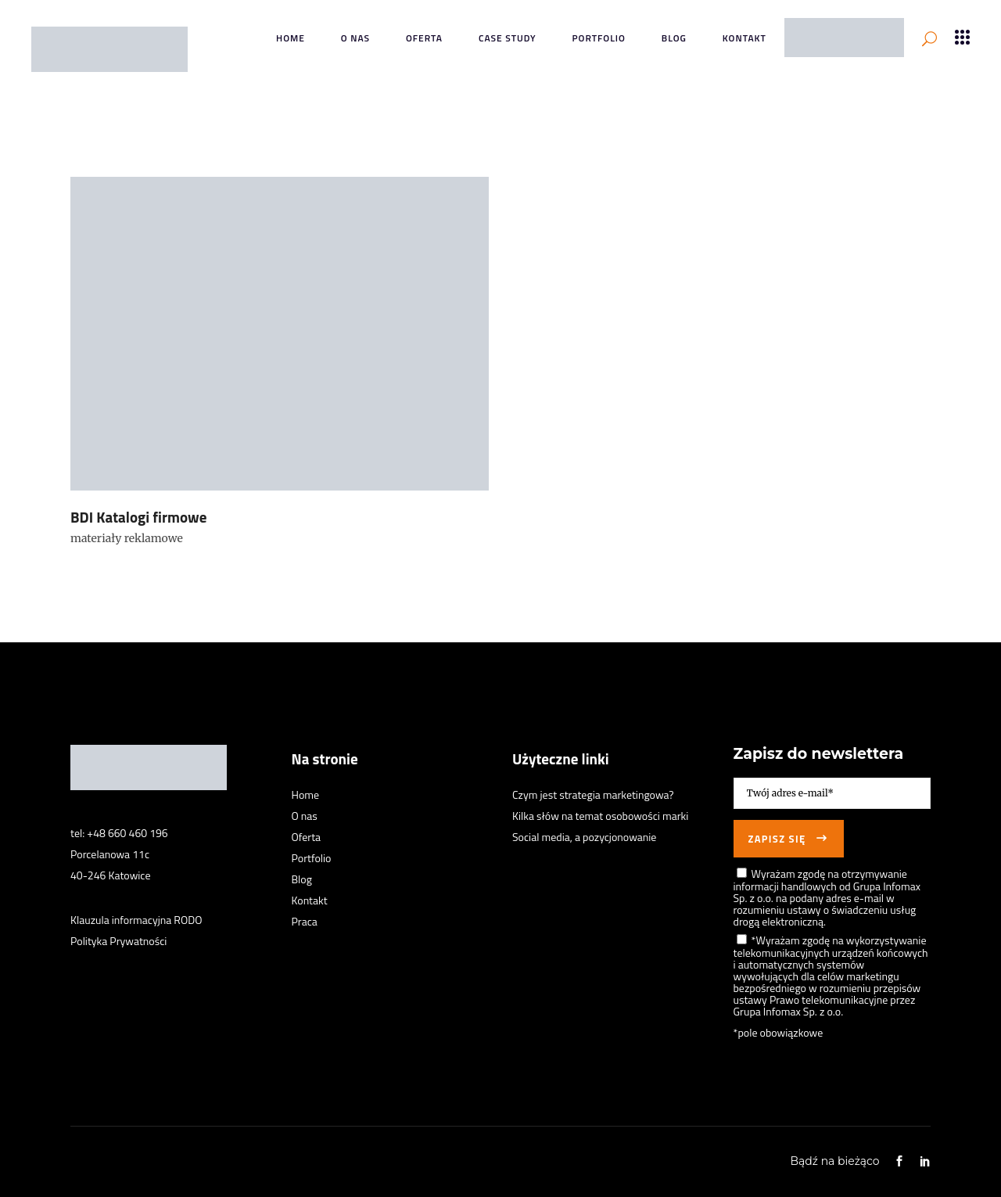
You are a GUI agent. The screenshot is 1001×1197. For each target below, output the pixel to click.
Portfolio (312, 858)
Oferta (306, 837)
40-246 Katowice (110, 875)
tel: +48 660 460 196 (119, 833)
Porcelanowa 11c (109, 854)
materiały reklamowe (126, 538)
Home (306, 794)
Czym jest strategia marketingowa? (593, 794)
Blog (302, 879)
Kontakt (310, 900)
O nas (305, 815)
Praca (305, 921)
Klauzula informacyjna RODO (136, 919)
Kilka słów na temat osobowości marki (600, 815)
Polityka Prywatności (118, 941)
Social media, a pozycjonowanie (584, 837)
